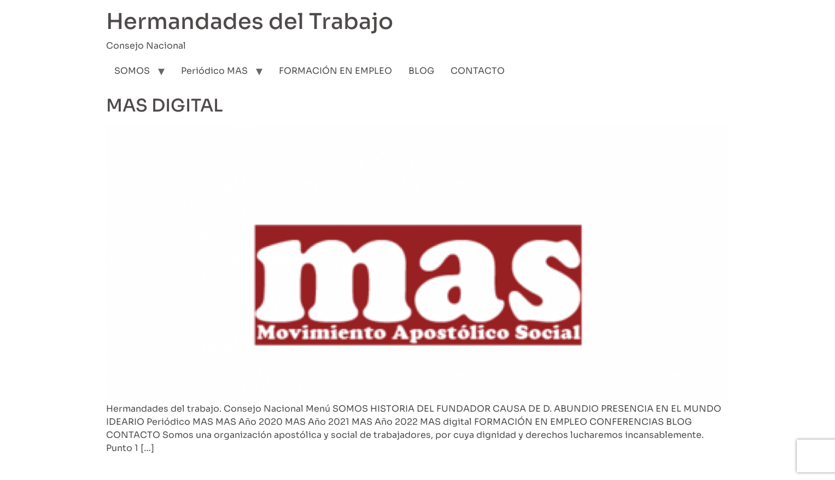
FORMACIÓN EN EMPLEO (335, 71)
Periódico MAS (214, 71)
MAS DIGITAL (164, 105)
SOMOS (132, 71)
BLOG (421, 71)
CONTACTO (478, 71)
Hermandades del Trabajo (249, 22)
